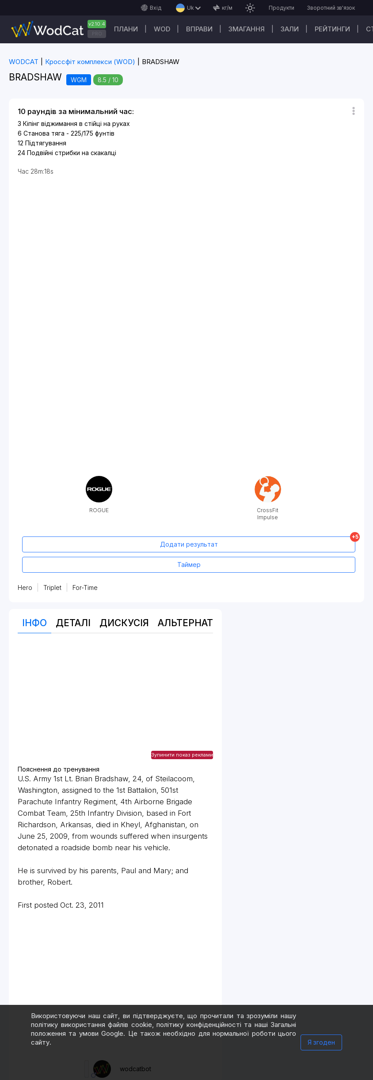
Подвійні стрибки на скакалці (71, 152)
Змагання (246, 29)
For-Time (85, 587)
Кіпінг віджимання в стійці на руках (76, 123)
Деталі (73, 622)
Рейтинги (332, 29)
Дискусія (124, 622)
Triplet (52, 587)
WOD (162, 29)
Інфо (34, 622)
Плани (126, 29)
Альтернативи (195, 622)
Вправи (199, 29)
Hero (25, 587)
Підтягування (45, 143)
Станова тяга (44, 133)
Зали (290, 29)
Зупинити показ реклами (182, 755)
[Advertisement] (115, 704)
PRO (97, 33)
